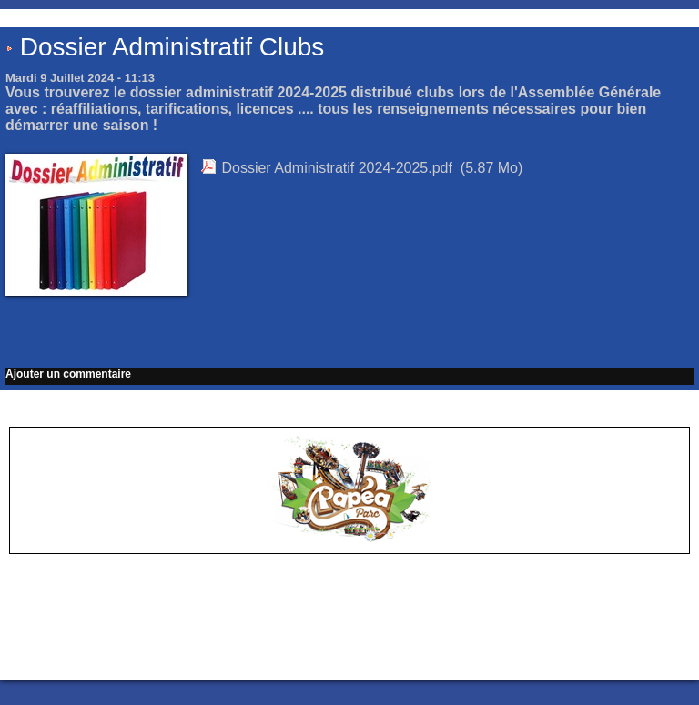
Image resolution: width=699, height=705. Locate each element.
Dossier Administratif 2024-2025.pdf (336, 168)
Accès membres (314, 650)
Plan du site (395, 650)
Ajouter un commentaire (68, 374)
